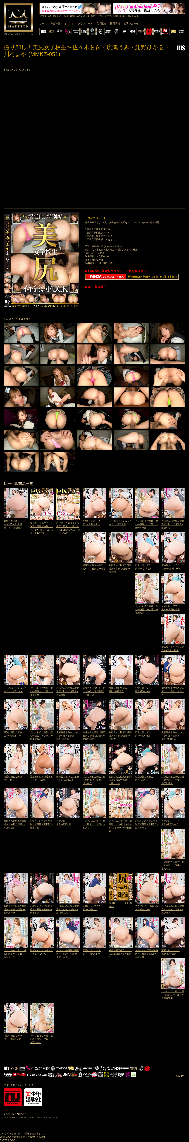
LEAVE (11, 1140)
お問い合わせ (131, 23)
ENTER (4, 1140)
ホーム (43, 23)
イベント (69, 23)
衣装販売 (101, 23)
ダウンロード (85, 23)
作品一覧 (55, 23)
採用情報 (115, 23)
